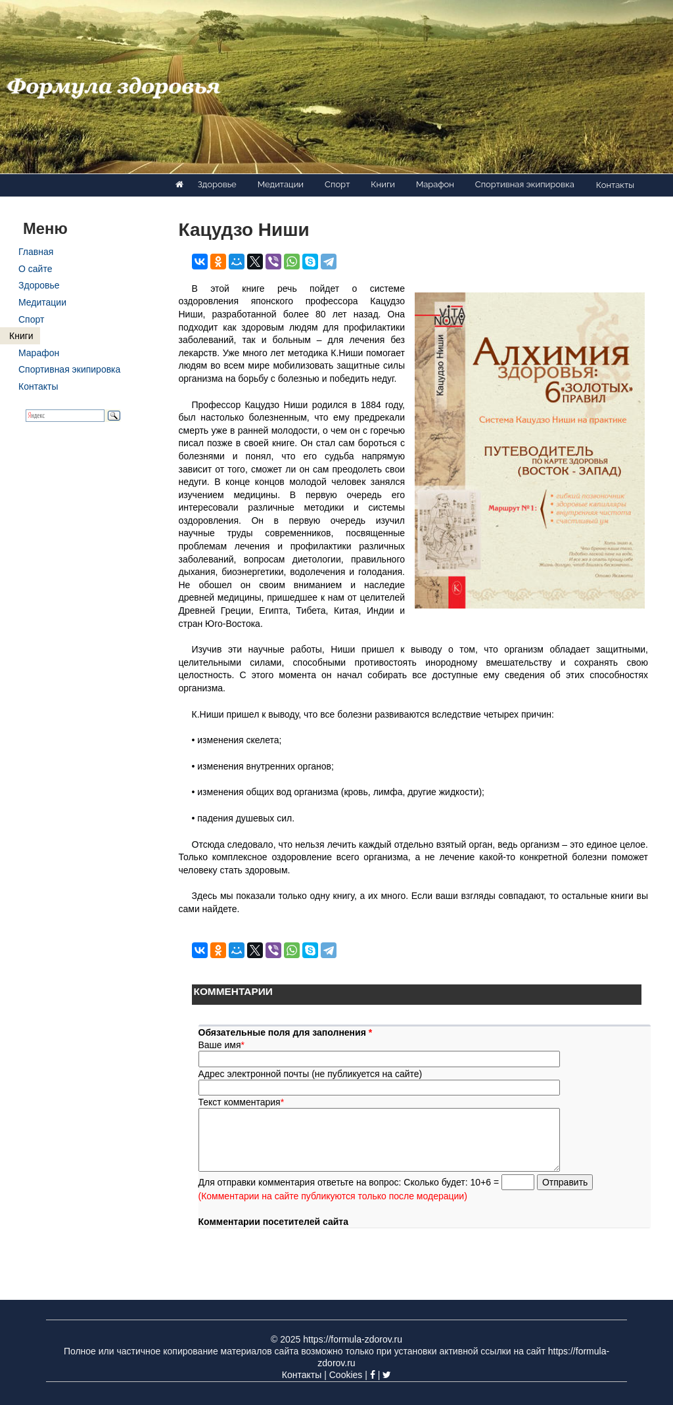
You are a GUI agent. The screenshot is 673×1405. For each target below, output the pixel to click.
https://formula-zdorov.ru (352, 1339)
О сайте (35, 269)
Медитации (281, 184)
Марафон (435, 184)
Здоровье (217, 184)
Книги (383, 184)
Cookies (346, 1375)
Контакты (615, 185)
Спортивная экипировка (524, 184)
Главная (35, 251)
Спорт (337, 184)
